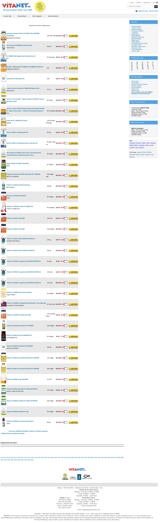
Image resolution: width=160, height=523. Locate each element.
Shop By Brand (21, 16)
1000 (25, 457)
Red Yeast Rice (69, 487)
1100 (28, 457)
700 (17, 457)
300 (7, 457)
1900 (55, 457)
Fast (152, 154)
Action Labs (134, 81)
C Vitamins (134, 32)
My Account (147, 2)
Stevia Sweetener (53, 16)
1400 (38, 457)
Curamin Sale (7, 16)
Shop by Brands (136, 26)
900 (22, 457)
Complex (147, 154)
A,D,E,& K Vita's (136, 28)
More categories (37, 16)
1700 (48, 457)
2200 (65, 457)
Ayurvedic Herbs (136, 45)
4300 (12, 460)
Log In (132, 2)
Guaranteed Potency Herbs (139, 43)
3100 (95, 457)
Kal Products (135, 83)
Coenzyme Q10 (136, 48)
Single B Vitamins (136, 29)
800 (20, 457)
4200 (8, 460)
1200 (32, 457)
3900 (122, 457)
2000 (58, 457)
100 (2, 457)
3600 (112, 457)
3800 (118, 457)
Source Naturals (136, 87)
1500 (42, 457)
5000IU (149, 152)
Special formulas (136, 39)
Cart (154, 2)
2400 (72, 457)
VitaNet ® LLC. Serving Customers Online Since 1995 (17, 6)
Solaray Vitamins (136, 86)
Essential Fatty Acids (137, 37)
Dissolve (131, 157)
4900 (32, 460)
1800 (52, 457)
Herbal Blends (135, 42)
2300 (68, 457)
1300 (35, 457)
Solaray (59, 487)
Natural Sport (135, 90)
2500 (75, 457)
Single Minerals (136, 35)
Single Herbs (135, 40)
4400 (15, 460)
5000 (137, 154)
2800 (85, 457)
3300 (102, 457)
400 (9, 457)
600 (15, 457)
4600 (22, 460)
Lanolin (142, 154)
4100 (5, 460)
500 (12, 457)
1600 (45, 457)
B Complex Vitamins (137, 31)
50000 (144, 152)
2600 (78, 457)
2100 (62, 457)
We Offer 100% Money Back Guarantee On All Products (40, 7)
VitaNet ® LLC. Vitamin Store (77, 469)
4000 (2, 460)
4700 (25, 460)
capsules (139, 152)
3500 (108, 457)
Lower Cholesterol (136, 49)
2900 (88, 457)
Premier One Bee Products (139, 84)
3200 (98, 457)
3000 (92, 457)
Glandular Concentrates (138, 46)
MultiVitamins (135, 34)
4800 (28, 460)
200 (4, 457)
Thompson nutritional (82, 487)
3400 (105, 457)
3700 (115, 457)
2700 (82, 457)
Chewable (132, 154)
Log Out (138, 2)
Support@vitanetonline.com (91, 509)
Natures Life (135, 89)
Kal (101, 487)
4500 (18, 460)
